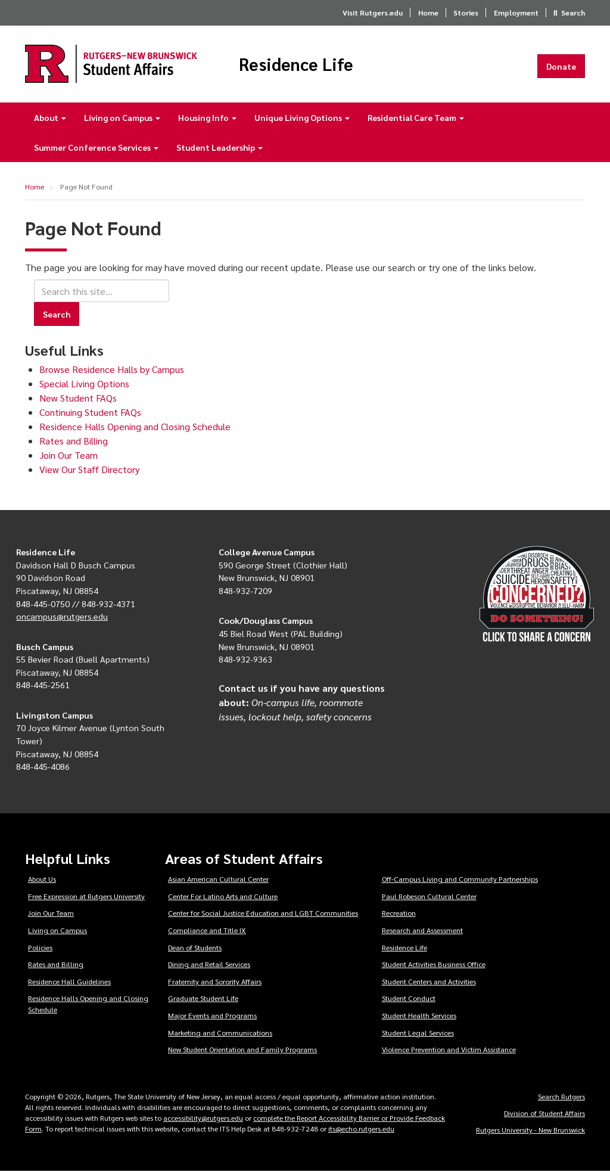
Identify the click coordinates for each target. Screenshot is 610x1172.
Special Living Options (84, 384)
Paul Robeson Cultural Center (429, 896)
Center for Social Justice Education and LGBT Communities (263, 914)
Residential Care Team (416, 118)
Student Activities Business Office (433, 965)
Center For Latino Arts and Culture (223, 896)
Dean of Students (195, 948)
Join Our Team (68, 455)
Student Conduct (408, 999)
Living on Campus (122, 118)
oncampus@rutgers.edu (62, 616)
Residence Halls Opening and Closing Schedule (135, 427)
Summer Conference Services (96, 147)
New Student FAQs (78, 398)
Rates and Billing (73, 441)
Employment (516, 12)
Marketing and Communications (220, 1033)
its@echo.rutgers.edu (361, 1129)
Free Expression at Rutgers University (86, 896)
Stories (465, 12)
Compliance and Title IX (207, 930)
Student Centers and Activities (429, 982)
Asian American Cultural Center (218, 879)
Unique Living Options (302, 118)
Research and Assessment (422, 930)
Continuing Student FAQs (90, 412)
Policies (40, 948)
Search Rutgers (561, 1097)
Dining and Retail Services (209, 965)
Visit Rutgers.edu (373, 12)
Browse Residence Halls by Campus (111, 369)
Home (428, 12)
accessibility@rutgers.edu (203, 1118)
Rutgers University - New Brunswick (530, 1130)
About (50, 118)
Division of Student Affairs (544, 1113)
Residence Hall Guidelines (69, 982)
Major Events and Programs (212, 1016)
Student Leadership (219, 147)
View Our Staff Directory (89, 470)
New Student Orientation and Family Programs (242, 1050)
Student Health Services (419, 1016)
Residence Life (299, 64)
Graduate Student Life (203, 999)
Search (573, 12)
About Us (42, 879)
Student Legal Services (418, 1033)
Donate (561, 66)
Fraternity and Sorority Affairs (215, 982)
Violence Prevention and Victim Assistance (449, 1050)
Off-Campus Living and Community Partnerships (460, 879)
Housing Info (207, 118)
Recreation (399, 914)
